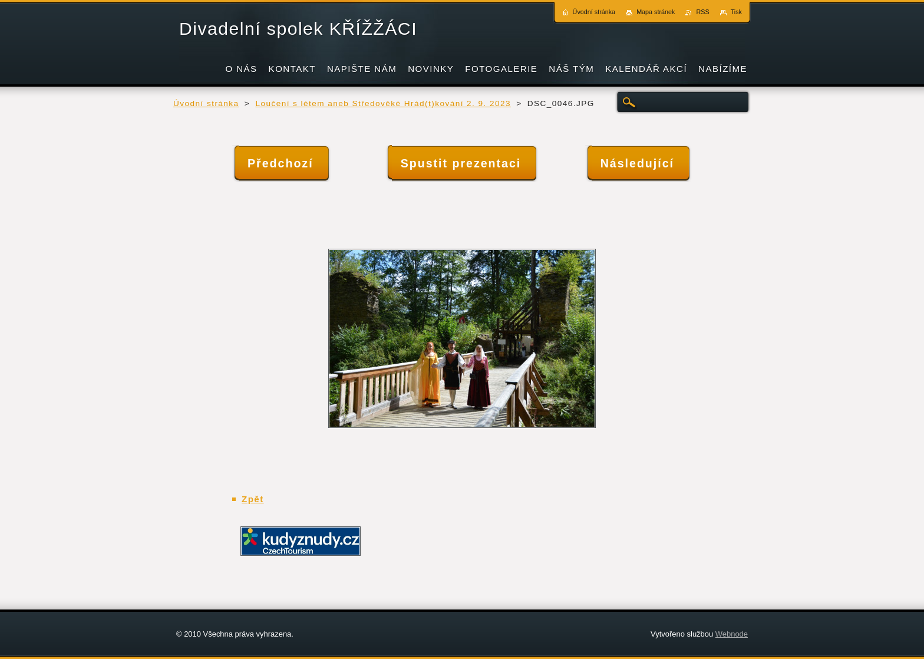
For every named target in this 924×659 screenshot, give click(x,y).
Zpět (253, 499)
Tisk (736, 11)
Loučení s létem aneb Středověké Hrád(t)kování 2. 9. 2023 (383, 103)
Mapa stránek (655, 11)
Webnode (731, 634)
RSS (702, 11)
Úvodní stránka (206, 103)
